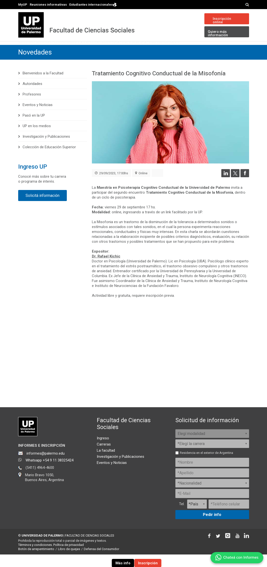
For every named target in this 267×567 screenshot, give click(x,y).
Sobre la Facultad (121, 50)
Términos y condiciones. (35, 557)
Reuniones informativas (48, 4)
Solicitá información (42, 208)
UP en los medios (37, 138)
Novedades (232, 50)
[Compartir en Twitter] (235, 189)
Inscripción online (222, 20)
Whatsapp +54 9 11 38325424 (49, 473)
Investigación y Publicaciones (180, 50)
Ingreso (31, 50)
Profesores (32, 107)
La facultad (106, 463)
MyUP (22, 4)
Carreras (58, 50)
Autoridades (32, 96)
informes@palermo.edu (46, 466)
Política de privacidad (68, 557)
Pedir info (212, 527)
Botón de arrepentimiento (36, 562)
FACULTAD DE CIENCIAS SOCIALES (89, 548)
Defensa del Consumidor (101, 562)
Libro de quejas (69, 562)
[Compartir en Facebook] (244, 189)
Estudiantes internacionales (93, 4)
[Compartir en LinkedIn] (225, 189)
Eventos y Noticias (38, 117)
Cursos (85, 50)
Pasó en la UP (34, 128)
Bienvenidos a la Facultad (43, 85)
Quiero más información (218, 33)
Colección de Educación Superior (49, 159)
